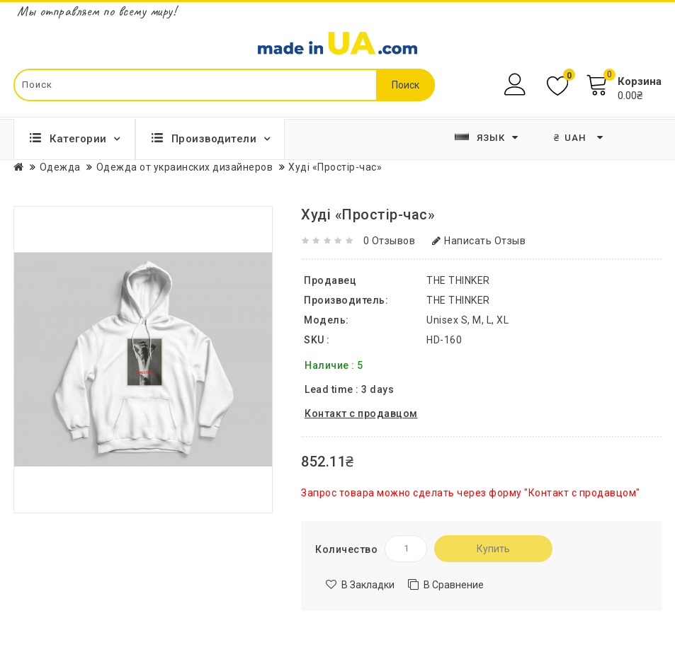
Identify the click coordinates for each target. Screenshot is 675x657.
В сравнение (454, 584)
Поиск (405, 85)
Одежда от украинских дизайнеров (184, 167)
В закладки (368, 584)
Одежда (60, 167)
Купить (493, 548)
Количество (346, 549)
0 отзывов (389, 240)
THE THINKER (458, 300)
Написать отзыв (479, 240)
